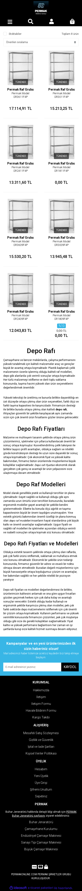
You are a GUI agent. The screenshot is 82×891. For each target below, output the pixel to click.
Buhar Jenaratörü (41, 822)
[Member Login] (51, 22)
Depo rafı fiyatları (45, 465)
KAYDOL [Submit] (70, 667)
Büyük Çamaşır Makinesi (41, 849)
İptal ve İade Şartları (41, 746)
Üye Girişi (41, 782)
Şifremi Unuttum (41, 789)
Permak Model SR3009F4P (61, 243)
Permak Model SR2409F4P (20, 317)
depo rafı (61, 409)
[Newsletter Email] (32, 667)
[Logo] (41, 8)
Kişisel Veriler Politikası (41, 753)
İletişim (41, 697)
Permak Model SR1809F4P (61, 317)
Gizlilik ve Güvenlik (41, 740)
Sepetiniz (41, 796)
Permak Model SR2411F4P (20, 169)
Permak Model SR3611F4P (20, 95)
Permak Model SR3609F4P (20, 243)
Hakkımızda (41, 690)
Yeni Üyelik (41, 776)
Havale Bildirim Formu (41, 710)
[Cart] (72, 22)
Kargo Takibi (41, 717)
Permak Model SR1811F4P (61, 169)
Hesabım (41, 769)
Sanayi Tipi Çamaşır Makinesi (41, 842)
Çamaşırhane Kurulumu (41, 829)
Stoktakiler (15, 33)
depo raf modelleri (20, 520)
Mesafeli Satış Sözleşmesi (41, 733)
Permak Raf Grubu (20, 89)
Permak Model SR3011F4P (61, 95)
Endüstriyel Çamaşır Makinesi (41, 835)
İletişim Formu (41, 703)
